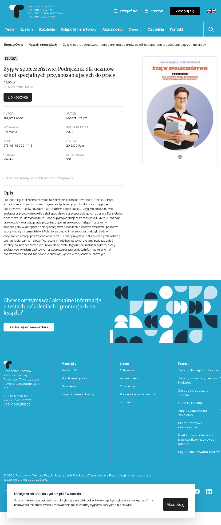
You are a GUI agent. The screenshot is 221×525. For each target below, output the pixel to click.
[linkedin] (209, 493)
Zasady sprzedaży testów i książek (197, 380)
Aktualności (113, 29)
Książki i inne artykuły (79, 29)
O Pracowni (128, 370)
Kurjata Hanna (14, 118)
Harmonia (10, 132)
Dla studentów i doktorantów (190, 425)
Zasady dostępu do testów (198, 370)
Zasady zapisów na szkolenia (192, 413)
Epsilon (26, 29)
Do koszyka (18, 97)
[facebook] (197, 493)
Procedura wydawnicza (138, 394)
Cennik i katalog (190, 403)
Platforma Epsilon (75, 378)
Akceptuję (175, 504)
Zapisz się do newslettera (29, 327)
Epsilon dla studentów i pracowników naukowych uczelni (197, 439)
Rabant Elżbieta (76, 118)
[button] (212, 29)
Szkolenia (47, 29)
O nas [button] (133, 29)
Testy (10, 29)
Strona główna (13, 45)
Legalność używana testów (199, 452)
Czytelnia (156, 29)
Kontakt (176, 29)
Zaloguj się (185, 10)
